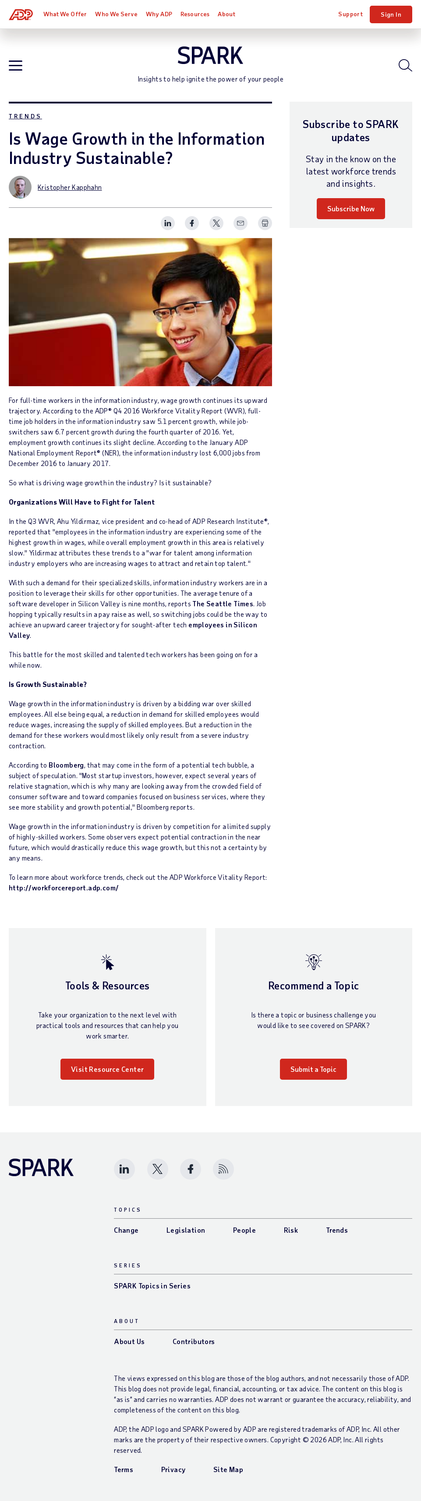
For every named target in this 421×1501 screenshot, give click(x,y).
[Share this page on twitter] (216, 223)
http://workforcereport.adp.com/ (64, 887)
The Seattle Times (222, 603)
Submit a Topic (313, 1069)
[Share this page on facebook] (192, 223)
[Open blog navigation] (15, 66)
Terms (123, 1469)
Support (350, 14)
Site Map (228, 1469)
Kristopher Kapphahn (70, 187)
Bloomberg (66, 765)
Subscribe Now (351, 208)
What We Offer (65, 14)
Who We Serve (116, 14)
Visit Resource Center (107, 1069)
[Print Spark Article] (265, 223)
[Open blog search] (405, 65)
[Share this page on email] (240, 223)
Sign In (391, 14)
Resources (194, 14)
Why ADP (159, 14)
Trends (25, 116)
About (226, 14)
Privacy (173, 1469)
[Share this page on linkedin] (168, 223)
